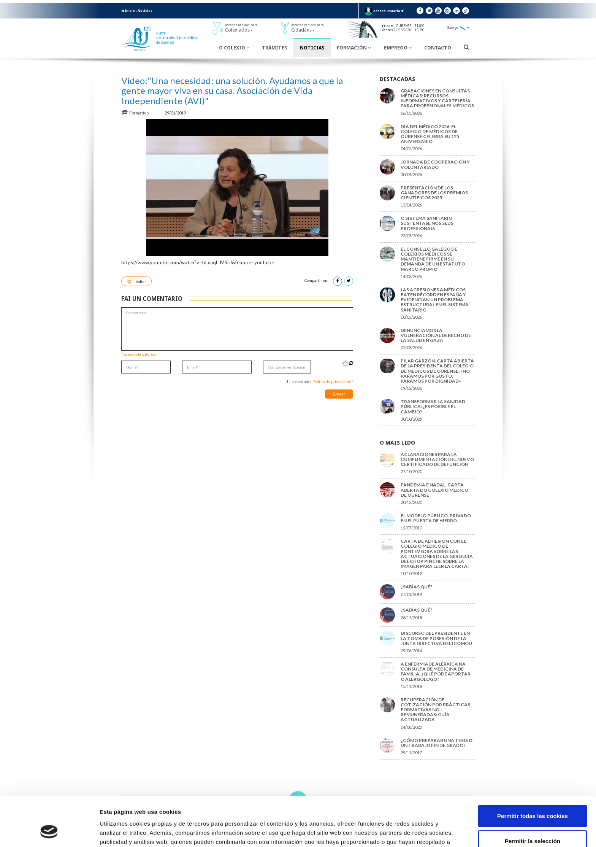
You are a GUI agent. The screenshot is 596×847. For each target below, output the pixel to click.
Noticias (145, 11)
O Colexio (234, 48)
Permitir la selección (532, 797)
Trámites (274, 48)
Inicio (128, 11)
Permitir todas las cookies (532, 772)
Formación (354, 48)
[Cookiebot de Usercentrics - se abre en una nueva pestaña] (49, 832)
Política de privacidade (331, 381)
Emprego (398, 48)
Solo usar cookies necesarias (532, 822)
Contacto (437, 48)
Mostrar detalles (408, 832)
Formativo (135, 112)
